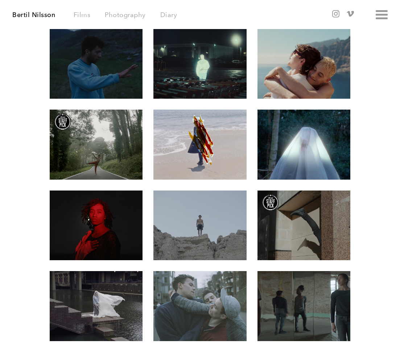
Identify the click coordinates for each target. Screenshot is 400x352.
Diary (168, 15)
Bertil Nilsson (33, 15)
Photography (125, 15)
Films (82, 15)
